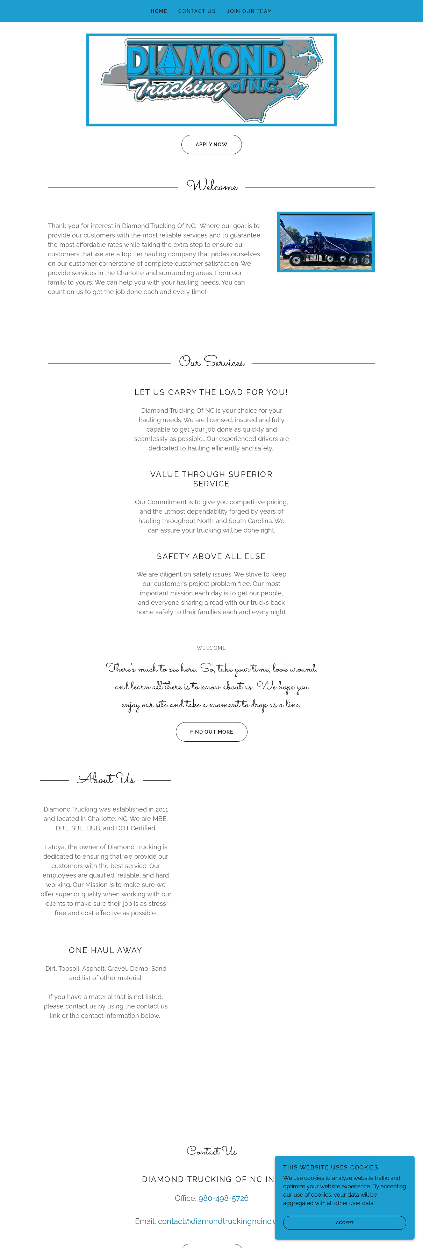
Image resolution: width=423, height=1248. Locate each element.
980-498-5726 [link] (224, 1198)
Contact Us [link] (197, 11)
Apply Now (204, 144)
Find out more (204, 732)
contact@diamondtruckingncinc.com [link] (223, 1221)
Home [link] (159, 11)
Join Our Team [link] (249, 11)
